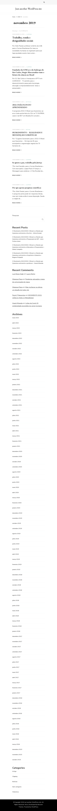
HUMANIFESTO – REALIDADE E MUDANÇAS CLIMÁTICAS (27, 133)
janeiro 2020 (16, 508)
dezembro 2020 (17, 451)
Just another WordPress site (28, 8)
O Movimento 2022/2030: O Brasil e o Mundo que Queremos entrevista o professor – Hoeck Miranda (27, 262)
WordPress (34, 807)
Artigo (28, 129)
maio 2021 (15, 426)
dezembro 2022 (17, 338)
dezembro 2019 (17, 513)
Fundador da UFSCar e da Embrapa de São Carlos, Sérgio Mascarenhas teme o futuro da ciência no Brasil (28, 72)
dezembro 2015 (17, 749)
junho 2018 (15, 606)
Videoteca (15, 792)
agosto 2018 (16, 595)
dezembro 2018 (17, 575)
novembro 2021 (17, 395)
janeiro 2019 (16, 569)
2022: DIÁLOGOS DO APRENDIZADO (21, 106)
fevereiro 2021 (16, 441)
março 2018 (16, 621)
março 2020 (16, 498)
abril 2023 (15, 323)
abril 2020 (15, 492)
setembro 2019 (17, 528)
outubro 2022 (16, 349)
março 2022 (16, 379)
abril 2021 (15, 431)
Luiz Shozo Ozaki (18, 274)
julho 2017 (15, 662)
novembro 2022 (17, 343)
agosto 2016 (16, 719)
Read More (16, 57)
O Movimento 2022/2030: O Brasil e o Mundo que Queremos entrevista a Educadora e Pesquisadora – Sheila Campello (28, 247)
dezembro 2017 (17, 636)
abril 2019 (15, 554)
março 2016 (16, 744)
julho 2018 (15, 600)
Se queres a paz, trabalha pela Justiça (27, 162)
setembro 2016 (17, 713)
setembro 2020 (17, 467)
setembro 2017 (17, 652)
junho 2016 (15, 729)
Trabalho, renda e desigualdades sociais (22, 39)
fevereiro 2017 (16, 688)
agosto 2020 (16, 472)
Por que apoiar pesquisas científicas (26, 187)
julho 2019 (15, 539)
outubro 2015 (16, 760)
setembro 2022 (17, 354)
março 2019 (16, 559)
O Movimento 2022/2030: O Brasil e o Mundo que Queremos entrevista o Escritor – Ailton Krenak (27, 232)
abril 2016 (15, 739)
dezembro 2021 (17, 390)
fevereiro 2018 (16, 626)
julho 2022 (15, 364)
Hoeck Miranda (17, 303)
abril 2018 (15, 616)
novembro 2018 (17, 580)
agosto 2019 (16, 534)
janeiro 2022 (16, 385)
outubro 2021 (16, 400)
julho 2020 (15, 477)
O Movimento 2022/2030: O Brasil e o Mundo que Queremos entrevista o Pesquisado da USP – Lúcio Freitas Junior (27, 239)
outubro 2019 (16, 523)
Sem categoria (16, 787)
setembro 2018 (17, 590)
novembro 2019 (17, 518)
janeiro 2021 (16, 446)
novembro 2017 (17, 641)
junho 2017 (15, 667)
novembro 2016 (17, 703)
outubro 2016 (16, 708)
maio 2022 (15, 374)
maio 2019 (15, 549)
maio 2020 (15, 487)
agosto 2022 (16, 359)
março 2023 (16, 328)
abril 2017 (15, 677)
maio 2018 (15, 611)
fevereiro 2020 (16, 503)
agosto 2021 (16, 410)
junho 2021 (15, 420)
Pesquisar (15, 215)
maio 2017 (15, 672)
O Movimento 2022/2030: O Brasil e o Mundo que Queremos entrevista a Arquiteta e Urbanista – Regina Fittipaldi (27, 255)
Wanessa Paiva (17, 279)
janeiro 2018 (16, 631)
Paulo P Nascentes (18, 295)
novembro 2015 (17, 755)
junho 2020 (15, 482)
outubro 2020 (16, 462)
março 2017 (16, 683)
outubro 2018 (16, 585)
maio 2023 (15, 318)
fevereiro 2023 (16, 333)
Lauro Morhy (31, 274)
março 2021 (16, 436)
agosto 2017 (16, 657)
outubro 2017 (16, 647)
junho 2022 (15, 369)
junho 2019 (15, 544)
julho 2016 (15, 724)
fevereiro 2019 (16, 564)
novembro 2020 (17, 456)
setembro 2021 (17, 405)
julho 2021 (15, 415)
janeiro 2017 (16, 693)
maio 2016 (15, 734)
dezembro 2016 (17, 698)
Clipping (29, 34)
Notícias (28, 102)
